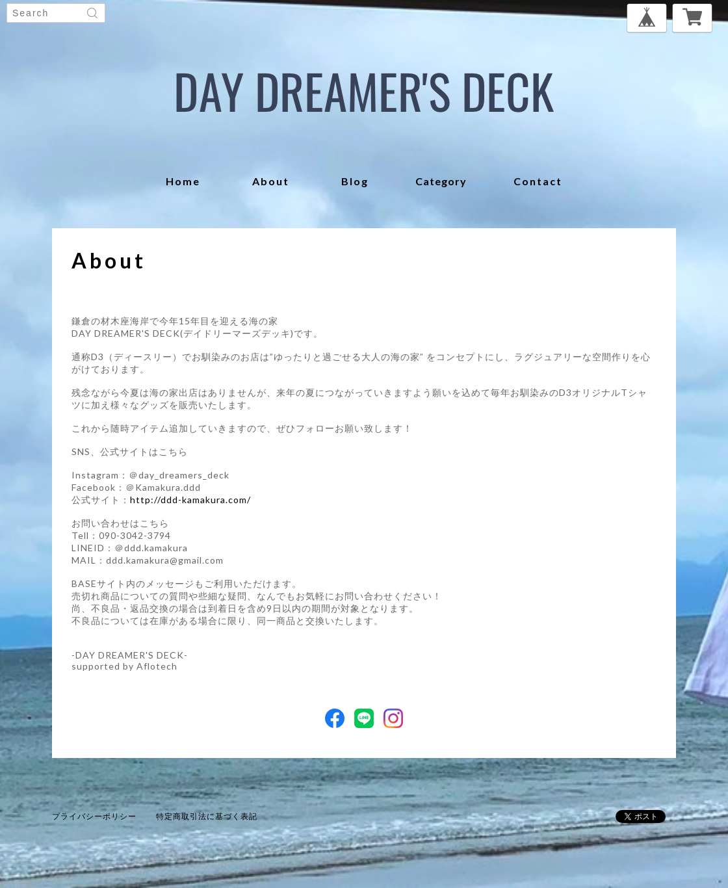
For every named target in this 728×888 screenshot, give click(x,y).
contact (538, 181)
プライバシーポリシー (94, 816)
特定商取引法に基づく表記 (206, 816)
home (183, 181)
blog (355, 181)
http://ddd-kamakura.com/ (190, 499)
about (270, 181)
